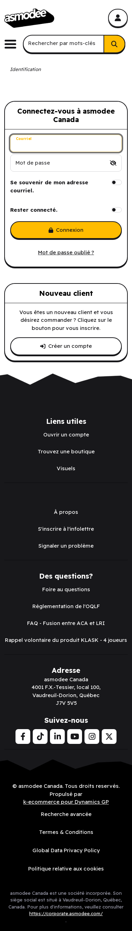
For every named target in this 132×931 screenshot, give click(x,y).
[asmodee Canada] (29, 18)
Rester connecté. (33, 209)
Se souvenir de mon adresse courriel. (49, 186)
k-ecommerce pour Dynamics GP (66, 801)
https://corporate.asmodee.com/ (66, 913)
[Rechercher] (114, 44)
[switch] (113, 163)
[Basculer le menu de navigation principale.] (13, 44)
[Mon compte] (118, 18)
